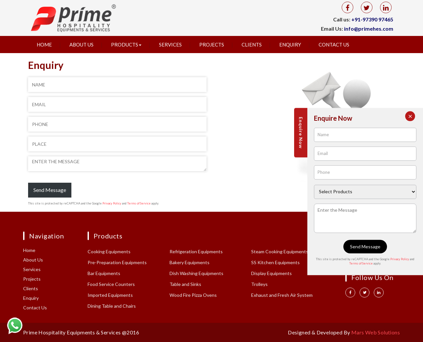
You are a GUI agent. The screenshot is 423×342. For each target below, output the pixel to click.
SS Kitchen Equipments (275, 262)
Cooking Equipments (109, 251)
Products (126, 44)
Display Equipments (271, 273)
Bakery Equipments (190, 262)
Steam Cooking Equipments (279, 251)
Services (170, 44)
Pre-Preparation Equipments (117, 262)
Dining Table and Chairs (112, 306)
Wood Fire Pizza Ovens (193, 295)
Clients (252, 44)
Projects (211, 44)
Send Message (49, 190)
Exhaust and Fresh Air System (282, 295)
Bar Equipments (104, 273)
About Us (81, 44)
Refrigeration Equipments (196, 251)
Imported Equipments (110, 295)
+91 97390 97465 (365, 251)
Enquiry (290, 44)
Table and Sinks (185, 284)
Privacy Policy (111, 203)
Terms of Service (139, 203)
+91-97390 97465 (372, 19)
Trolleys (259, 284)
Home (44, 44)
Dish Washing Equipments (196, 273)
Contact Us (334, 44)
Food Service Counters (111, 284)
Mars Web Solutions (375, 332)
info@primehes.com (368, 28)
